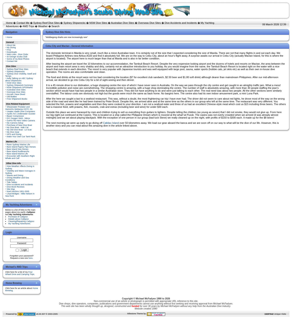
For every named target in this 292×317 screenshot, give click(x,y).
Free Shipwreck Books (17, 99)
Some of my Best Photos (18, 59)
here (31, 258)
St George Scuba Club (17, 56)
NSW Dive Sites (98, 22)
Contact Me (22, 22)
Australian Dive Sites (122, 22)
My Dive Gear (13, 132)
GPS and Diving (14, 134)
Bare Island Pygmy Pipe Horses (21, 147)
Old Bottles (12, 96)
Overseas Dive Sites (149, 22)
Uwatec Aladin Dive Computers (21, 111)
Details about (18, 219)
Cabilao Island (111, 123)
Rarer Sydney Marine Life (18, 144)
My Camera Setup (15, 123)
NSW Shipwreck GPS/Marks (20, 87)
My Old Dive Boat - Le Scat (19, 130)
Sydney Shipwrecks (75, 22)
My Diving (11, 47)
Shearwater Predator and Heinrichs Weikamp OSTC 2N (18, 108)
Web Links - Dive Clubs (17, 54)
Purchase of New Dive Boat (19, 125)
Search (56, 26)
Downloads (12, 52)
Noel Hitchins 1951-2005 (18, 191)
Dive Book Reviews (16, 187)
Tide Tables (12, 182)
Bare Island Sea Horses (18, 149)
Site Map (11, 189)
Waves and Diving (15, 175)
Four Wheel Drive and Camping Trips (19, 273)
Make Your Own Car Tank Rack (21, 136)
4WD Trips (28, 26)
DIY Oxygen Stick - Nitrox (18, 118)
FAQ (9, 50)
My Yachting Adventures (19, 223)
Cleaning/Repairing (21, 221)
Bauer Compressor (15, 116)
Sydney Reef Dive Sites (46, 22)
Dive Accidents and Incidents (181, 22)
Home (9, 22)
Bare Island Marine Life (17, 154)
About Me (11, 45)
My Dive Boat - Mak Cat (18, 127)
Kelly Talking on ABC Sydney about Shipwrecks (19, 79)
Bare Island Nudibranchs (18, 151)
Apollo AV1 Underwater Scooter (21, 114)
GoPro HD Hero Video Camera (21, 120)
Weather (42, 26)
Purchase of (18, 217)
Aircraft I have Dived (16, 94)
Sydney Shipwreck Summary (20, 85)
